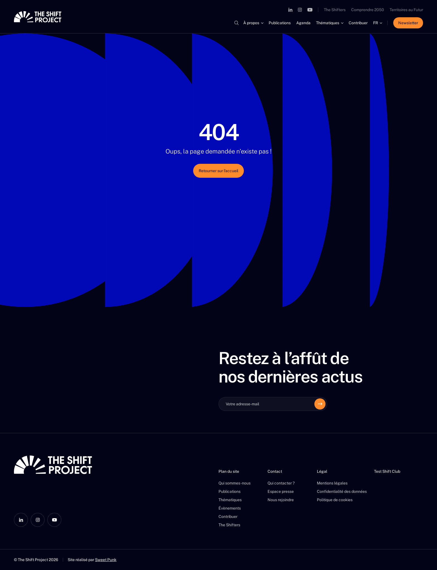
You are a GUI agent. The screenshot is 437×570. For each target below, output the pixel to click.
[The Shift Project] (37, 16)
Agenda (303, 23)
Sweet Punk (105, 559)
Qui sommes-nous (235, 483)
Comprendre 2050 (367, 10)
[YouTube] (310, 9)
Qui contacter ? (281, 483)
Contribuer (358, 23)
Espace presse (281, 491)
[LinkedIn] (290, 9)
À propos (251, 23)
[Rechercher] (236, 23)
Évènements (230, 508)
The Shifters (335, 10)
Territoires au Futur (406, 10)
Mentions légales (332, 483)
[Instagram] (300, 9)
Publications (280, 23)
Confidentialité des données (342, 491)
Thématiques (327, 23)
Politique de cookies (335, 500)
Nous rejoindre (281, 500)
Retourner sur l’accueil (218, 171)
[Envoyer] (320, 404)
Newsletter (408, 23)
